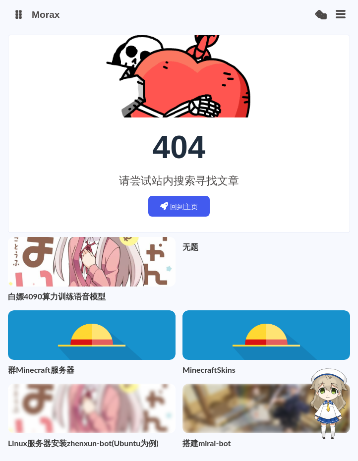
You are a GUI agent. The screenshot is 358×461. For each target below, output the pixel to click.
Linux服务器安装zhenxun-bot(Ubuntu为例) (83, 443)
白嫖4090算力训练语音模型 (57, 296)
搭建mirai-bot (206, 443)
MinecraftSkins (209, 369)
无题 (190, 246)
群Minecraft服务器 (41, 369)
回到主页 (179, 206)
